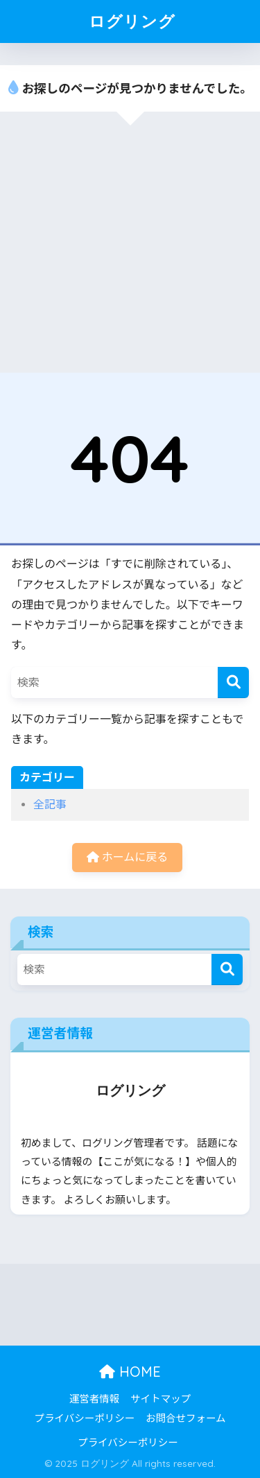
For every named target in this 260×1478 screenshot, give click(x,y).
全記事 (50, 804)
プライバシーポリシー (84, 1419)
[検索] (233, 682)
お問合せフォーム (186, 1419)
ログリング (132, 21)
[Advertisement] (130, 249)
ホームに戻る (127, 857)
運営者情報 (94, 1399)
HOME (130, 1371)
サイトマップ (160, 1399)
